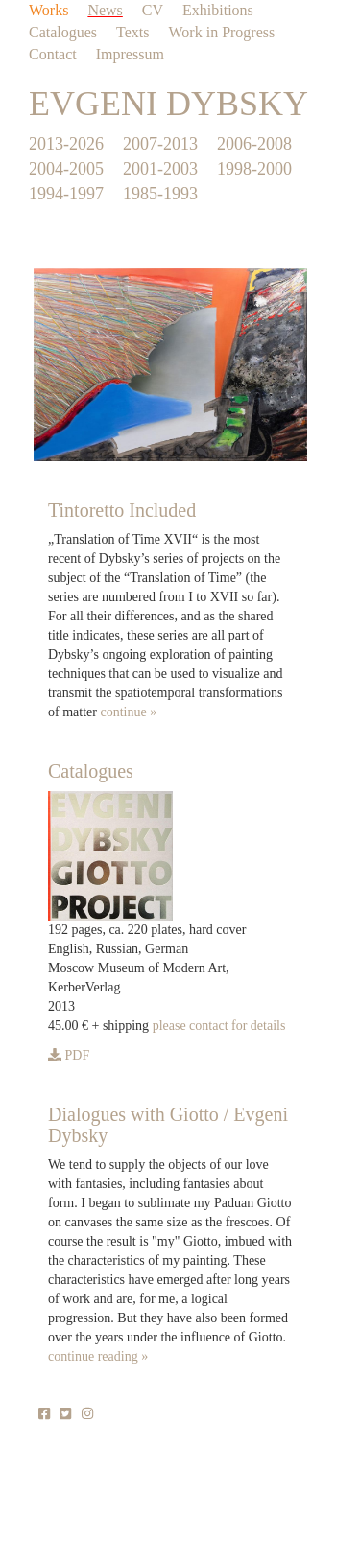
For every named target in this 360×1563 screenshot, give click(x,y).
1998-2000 (254, 168)
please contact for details (219, 1025)
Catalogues (63, 32)
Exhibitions (217, 10)
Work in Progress (222, 32)
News (104, 10)
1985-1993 (160, 193)
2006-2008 (254, 143)
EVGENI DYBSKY (168, 103)
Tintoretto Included (122, 510)
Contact (53, 54)
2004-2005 (66, 168)
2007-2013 (160, 143)
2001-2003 (160, 168)
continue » (128, 712)
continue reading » (98, 1356)
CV (152, 10)
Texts (132, 32)
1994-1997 (66, 193)
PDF (68, 1055)
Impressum (130, 54)
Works (48, 10)
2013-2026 (66, 143)
